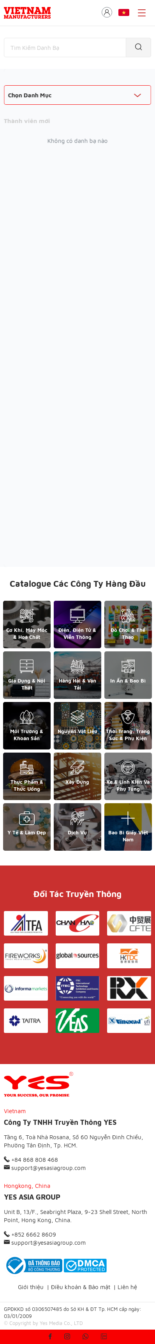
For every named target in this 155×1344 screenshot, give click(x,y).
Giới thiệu (31, 1287)
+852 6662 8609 (30, 1234)
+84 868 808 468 (31, 1159)
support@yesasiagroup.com (45, 1168)
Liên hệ (127, 1287)
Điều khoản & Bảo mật (80, 1287)
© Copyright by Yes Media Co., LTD (43, 1323)
